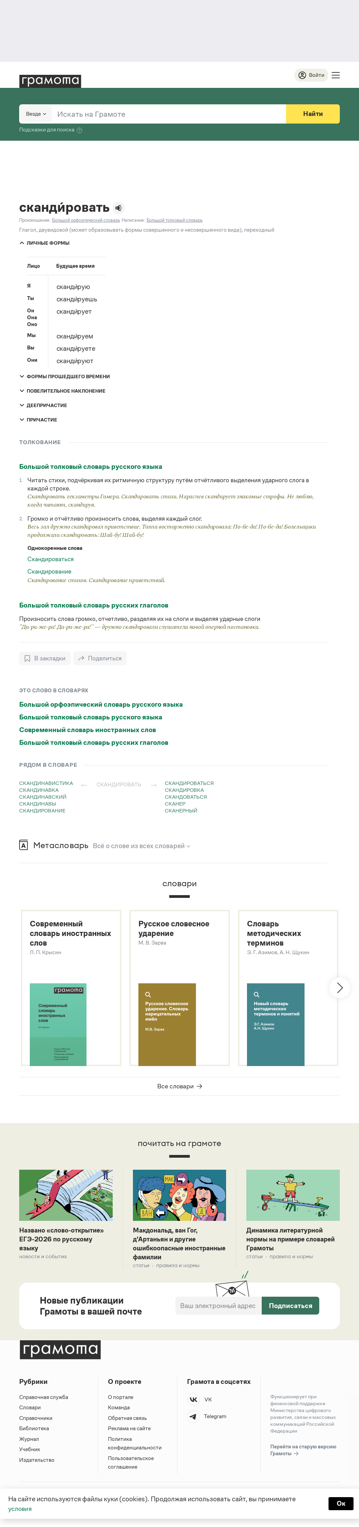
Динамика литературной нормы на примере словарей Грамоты (287, 1241)
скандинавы (37, 804)
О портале (121, 1399)
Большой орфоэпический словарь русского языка (101, 704)
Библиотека (34, 1431)
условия (20, 1508)
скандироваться (189, 783)
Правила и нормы (178, 1267)
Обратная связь (127, 1420)
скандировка (184, 790)
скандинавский (42, 797)
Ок (340, 1503)
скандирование (42, 811)
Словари (30, 1410)
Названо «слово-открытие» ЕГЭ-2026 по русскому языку (64, 1241)
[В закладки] (45, 659)
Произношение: (34, 220)
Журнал (29, 1441)
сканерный (181, 811)
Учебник (29, 1452)
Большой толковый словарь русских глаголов (93, 605)
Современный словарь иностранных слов (87, 730)
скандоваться (186, 797)
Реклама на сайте (129, 1431)
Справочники (35, 1420)
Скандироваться (50, 559)
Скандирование (49, 571)
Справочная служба (43, 1399)
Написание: (133, 220)
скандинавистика (46, 783)
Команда (119, 1410)
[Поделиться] (101, 659)
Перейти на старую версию (303, 1453)
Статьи (141, 1267)
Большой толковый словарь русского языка (90, 467)
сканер (175, 804)
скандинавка (39, 790)
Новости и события (43, 1258)
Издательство (36, 1462)
